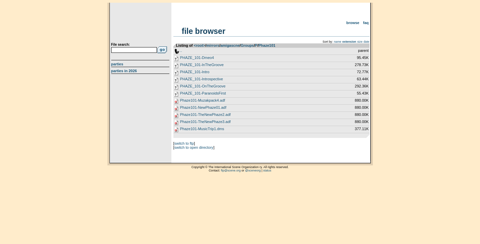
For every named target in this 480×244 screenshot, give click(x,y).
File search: (120, 44)
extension (349, 41)
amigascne (230, 45)
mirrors (212, 45)
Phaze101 (266, 45)
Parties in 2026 (124, 71)
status (267, 170)
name (337, 41)
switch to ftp (184, 143)
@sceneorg (253, 170)
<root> (199, 45)
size (360, 41)
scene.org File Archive (141, 23)
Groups (247, 45)
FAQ (366, 23)
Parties (117, 64)
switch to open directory (194, 147)
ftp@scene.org (231, 170)
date (366, 41)
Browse (352, 23)
